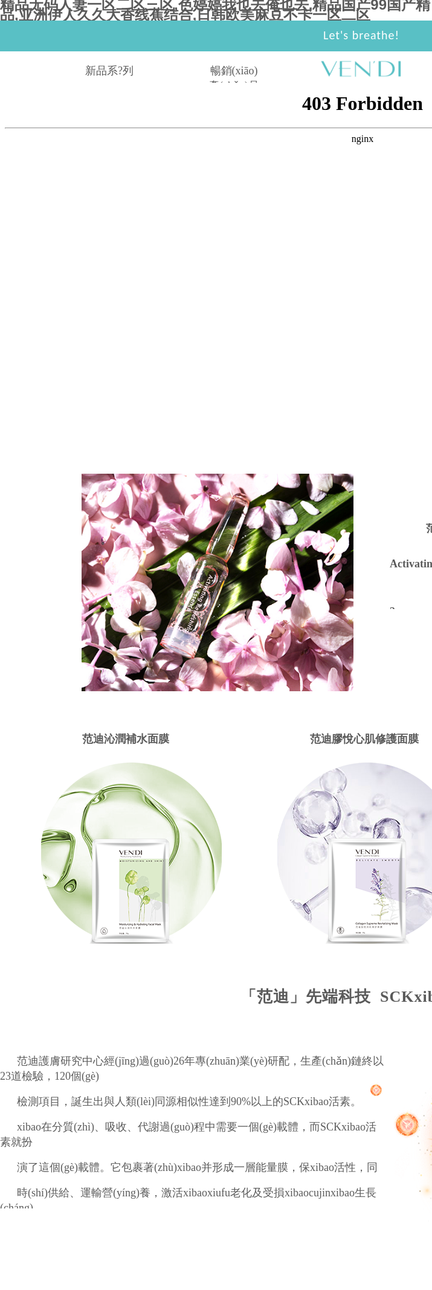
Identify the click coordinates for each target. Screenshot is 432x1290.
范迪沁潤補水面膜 (125, 739)
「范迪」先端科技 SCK (327, 996)
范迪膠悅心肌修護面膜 (364, 739)
